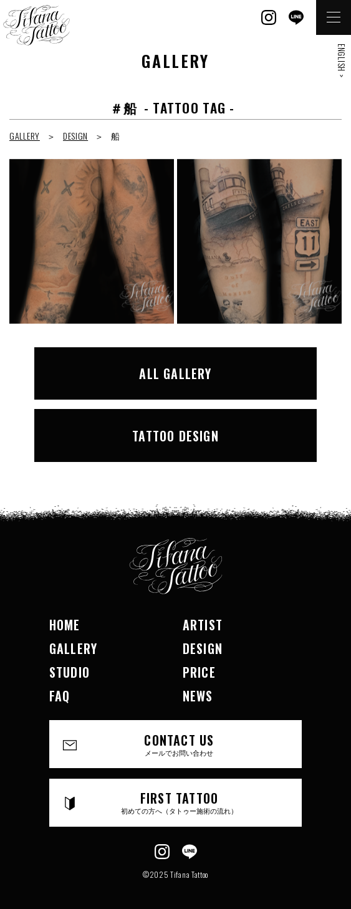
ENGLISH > (341, 60)
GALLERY (24, 135)
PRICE (199, 672)
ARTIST (203, 624)
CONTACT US (179, 744)
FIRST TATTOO (179, 802)
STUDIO (69, 672)
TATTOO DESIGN (175, 435)
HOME (64, 624)
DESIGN (75, 135)
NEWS (198, 695)
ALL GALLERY (175, 373)
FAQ (59, 695)
